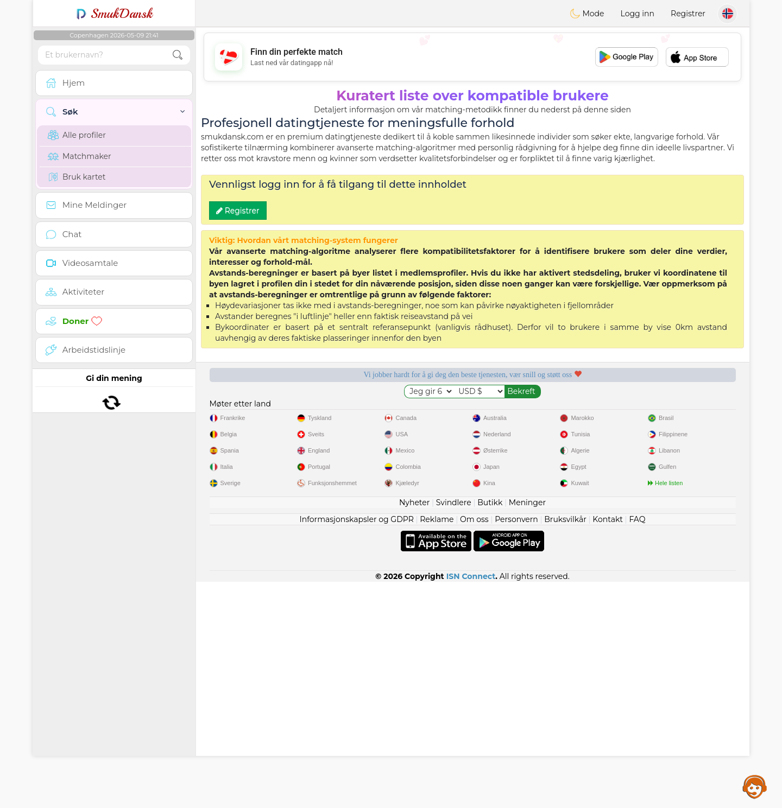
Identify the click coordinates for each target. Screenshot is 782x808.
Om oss (474, 745)
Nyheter (414, 729)
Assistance (755, 786)
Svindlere (453, 729)
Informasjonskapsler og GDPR (357, 745)
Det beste (682, 412)
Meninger (527, 729)
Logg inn (637, 13)
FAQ (637, 745)
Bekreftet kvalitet (542, 412)
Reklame (436, 745)
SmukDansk (114, 13)
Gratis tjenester (263, 412)
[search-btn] (177, 55)
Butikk (489, 729)
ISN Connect (471, 802)
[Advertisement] (472, 57)
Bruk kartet (77, 176)
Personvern (516, 745)
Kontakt (607, 745)
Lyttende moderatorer (403, 412)
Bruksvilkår (565, 745)
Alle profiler (77, 135)
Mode (587, 13)
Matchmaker (79, 156)
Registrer (688, 13)
